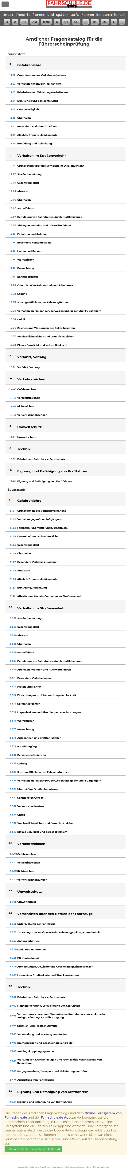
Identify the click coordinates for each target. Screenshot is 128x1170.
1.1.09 (12, 135)
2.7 (10, 986)
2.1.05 (13, 545)
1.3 (10, 356)
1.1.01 (12, 75)
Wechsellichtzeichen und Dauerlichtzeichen (45, 336)
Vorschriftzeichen (28, 397)
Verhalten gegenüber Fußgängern (39, 83)
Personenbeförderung (31, 754)
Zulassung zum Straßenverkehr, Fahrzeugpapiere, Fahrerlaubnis (58, 932)
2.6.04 (13, 949)
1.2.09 (13, 225)
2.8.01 (13, 1102)
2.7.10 (13, 1079)
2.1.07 (13, 562)
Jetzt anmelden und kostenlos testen (33, 1149)
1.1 (10, 64)
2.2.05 (13, 643)
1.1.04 (13, 100)
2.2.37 (13, 823)
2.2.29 (13, 789)
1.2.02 (13, 174)
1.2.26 (13, 310)
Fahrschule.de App (56, 1117)
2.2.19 (13, 746)
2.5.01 (13, 901)
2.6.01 (13, 923)
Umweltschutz (26, 437)
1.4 (10, 378)
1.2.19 (12, 276)
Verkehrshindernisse (30, 806)
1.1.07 (12, 126)
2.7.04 (13, 1025)
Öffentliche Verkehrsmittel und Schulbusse (45, 285)
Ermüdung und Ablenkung (34, 143)
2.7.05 (13, 1034)
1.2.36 (13, 327)
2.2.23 (13, 772)
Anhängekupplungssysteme (35, 1051)
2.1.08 (13, 570)
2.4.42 (13, 871)
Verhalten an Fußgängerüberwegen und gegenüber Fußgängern (59, 310)
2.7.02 (13, 1005)
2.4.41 (13, 862)
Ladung (22, 293)
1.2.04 (13, 191)
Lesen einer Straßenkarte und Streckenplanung (48, 975)
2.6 (10, 912)
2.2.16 (13, 720)
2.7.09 (13, 1071)
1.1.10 (12, 143)
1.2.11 (12, 242)
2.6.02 (13, 932)
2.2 (10, 607)
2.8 (10, 1090)
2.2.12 (13, 686)
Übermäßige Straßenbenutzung (38, 789)
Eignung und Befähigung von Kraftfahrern (44, 481)
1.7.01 (12, 459)
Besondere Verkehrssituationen (37, 126)
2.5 (10, 890)
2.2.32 (13, 806)
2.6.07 (13, 975)
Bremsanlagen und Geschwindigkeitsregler (45, 1042)
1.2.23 (13, 302)
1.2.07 (13, 216)
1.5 (10, 426)
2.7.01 (13, 997)
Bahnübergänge (27, 276)
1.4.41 (13, 397)
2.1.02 (13, 519)
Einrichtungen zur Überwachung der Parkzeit (46, 695)
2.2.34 (13, 814)
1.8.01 (13, 481)
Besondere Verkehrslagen (34, 242)
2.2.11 (12, 678)
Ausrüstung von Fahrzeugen (35, 1079)
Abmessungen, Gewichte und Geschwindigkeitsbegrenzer (55, 966)
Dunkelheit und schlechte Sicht (37, 100)
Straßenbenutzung (29, 174)
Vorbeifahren (25, 208)
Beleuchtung (25, 268)
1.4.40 (13, 389)
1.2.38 (13, 345)
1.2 (10, 154)
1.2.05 (13, 199)
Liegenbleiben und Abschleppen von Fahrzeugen (49, 712)
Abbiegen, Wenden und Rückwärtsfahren (44, 225)
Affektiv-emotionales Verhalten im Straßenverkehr (50, 596)
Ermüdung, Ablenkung (32, 587)
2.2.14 (13, 703)
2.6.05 (13, 957)
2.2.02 (13, 618)
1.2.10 (12, 233)
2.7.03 (13, 1015)
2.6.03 (13, 940)
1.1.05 (12, 109)
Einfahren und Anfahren (32, 234)
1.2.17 (12, 268)
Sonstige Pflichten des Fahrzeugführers (42, 302)
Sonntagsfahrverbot (30, 797)
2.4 (10, 842)
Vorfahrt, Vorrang (28, 367)
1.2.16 (12, 259)
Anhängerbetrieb (28, 940)
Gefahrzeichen (26, 389)
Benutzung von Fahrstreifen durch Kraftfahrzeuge (49, 216)
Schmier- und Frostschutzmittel (37, 1025)
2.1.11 (12, 596)
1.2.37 (13, 336)
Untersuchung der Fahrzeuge (36, 923)
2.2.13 (13, 695)
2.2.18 (13, 737)
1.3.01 (12, 367)
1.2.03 (13, 182)
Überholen (24, 117)
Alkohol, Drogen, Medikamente (37, 134)
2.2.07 (13, 660)
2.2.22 (13, 763)
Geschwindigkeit (28, 109)
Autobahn (23, 570)
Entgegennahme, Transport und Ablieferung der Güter (52, 1071)
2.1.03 (13, 527)
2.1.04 (13, 536)
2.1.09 (13, 579)
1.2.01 (12, 165)
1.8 (10, 470)
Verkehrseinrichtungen (32, 414)
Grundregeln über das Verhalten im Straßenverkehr (50, 165)
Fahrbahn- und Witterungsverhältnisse (42, 92)
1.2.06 (13, 208)
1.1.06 (12, 118)
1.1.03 (12, 92)
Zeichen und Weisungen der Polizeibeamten (46, 327)
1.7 (10, 448)
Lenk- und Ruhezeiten (31, 949)
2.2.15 (13, 712)
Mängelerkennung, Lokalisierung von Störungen (48, 1005)
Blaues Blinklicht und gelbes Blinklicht (42, 345)
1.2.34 (13, 319)
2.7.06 (13, 1042)
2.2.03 (13, 626)
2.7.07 (13, 1051)
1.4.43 (13, 415)
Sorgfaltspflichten (29, 703)
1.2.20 (13, 285)
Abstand (22, 191)
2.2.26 (13, 780)
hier (102, 1167)
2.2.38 (13, 831)
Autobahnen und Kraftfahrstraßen (39, 737)
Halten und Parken (29, 251)
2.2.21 (13, 754)
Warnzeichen (25, 259)
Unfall (21, 319)
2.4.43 (13, 879)
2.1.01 (12, 510)
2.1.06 (13, 553)
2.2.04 (13, 635)
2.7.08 (13, 1061)
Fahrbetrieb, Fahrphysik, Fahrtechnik (41, 459)
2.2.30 (13, 797)
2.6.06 (13, 966)
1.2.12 (12, 251)
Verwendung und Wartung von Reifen (42, 1034)
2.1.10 (12, 587)
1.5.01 (12, 437)
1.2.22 (13, 293)
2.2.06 (13, 652)
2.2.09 (13, 669)
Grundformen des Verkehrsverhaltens (41, 75)
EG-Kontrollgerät (28, 958)
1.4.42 (13, 406)
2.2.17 (13, 729)
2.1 (10, 499)
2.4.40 (13, 853)
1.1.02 (12, 83)
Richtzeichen (25, 406)
